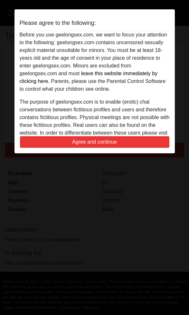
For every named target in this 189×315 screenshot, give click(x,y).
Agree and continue (94, 142)
